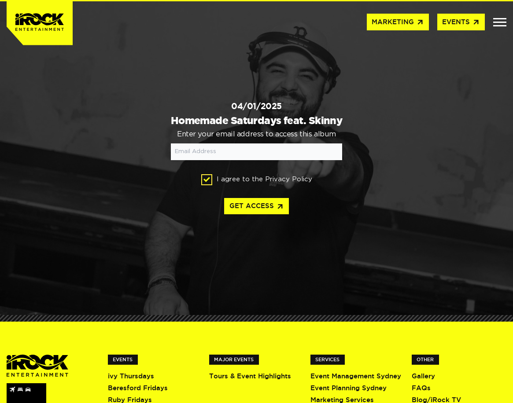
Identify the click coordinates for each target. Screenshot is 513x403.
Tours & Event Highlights (250, 376)
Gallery (423, 376)
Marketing (398, 22)
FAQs (421, 388)
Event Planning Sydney (348, 388)
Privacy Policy (288, 179)
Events (461, 22)
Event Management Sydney (355, 376)
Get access (256, 207)
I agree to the (256, 179)
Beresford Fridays (138, 388)
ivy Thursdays (131, 376)
